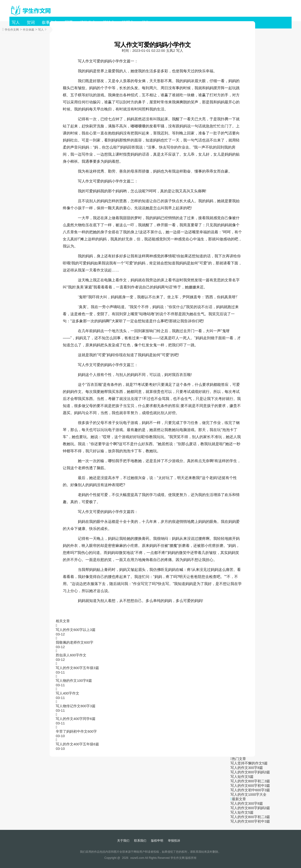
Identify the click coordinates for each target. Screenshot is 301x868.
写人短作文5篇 (241, 777)
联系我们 (140, 840)
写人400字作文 (67, 693)
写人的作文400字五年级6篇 (77, 744)
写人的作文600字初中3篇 (250, 785)
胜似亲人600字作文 (71, 655)
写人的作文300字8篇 (246, 768)
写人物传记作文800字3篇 (75, 706)
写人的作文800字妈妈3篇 (250, 772)
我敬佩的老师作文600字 (74, 642)
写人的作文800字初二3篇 (250, 781)
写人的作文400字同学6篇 (75, 719)
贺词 (31, 22)
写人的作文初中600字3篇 (250, 790)
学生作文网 (12, 29)
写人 (16, 22)
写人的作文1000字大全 (248, 794)
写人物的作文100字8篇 (74, 680)
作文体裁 (28, 29)
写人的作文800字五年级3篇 (77, 668)
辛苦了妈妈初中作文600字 (76, 731)
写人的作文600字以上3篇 (75, 630)
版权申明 (157, 840)
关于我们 (123, 840)
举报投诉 (174, 840)
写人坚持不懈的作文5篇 (249, 763)
